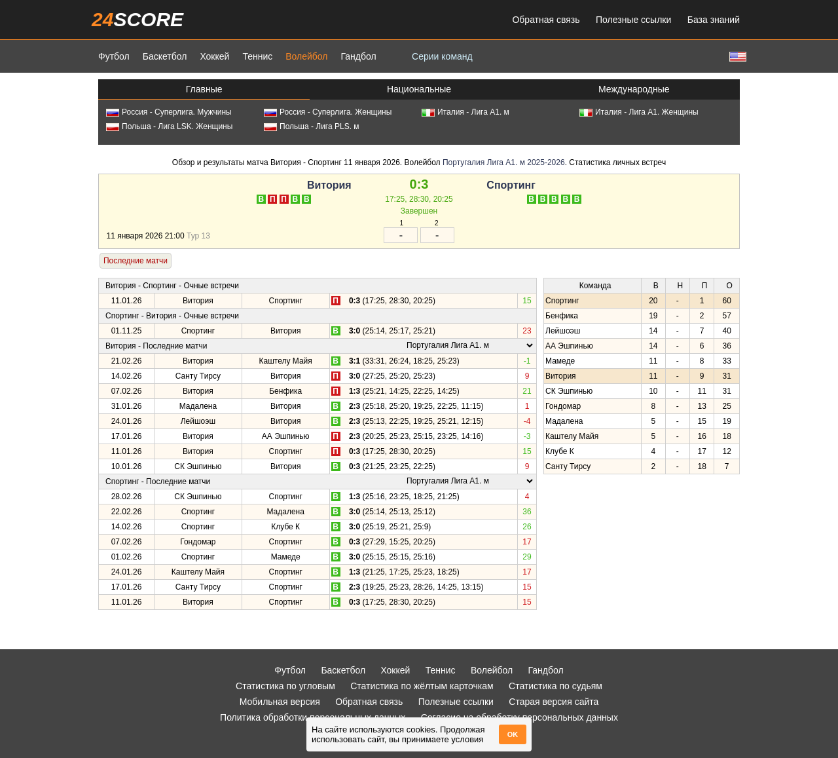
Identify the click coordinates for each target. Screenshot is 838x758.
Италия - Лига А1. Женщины (639, 112)
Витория (329, 185)
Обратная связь (545, 19)
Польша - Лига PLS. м (311, 126)
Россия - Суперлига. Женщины (328, 112)
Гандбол (358, 56)
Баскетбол (165, 56)
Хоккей (214, 56)
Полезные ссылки (633, 19)
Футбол (114, 56)
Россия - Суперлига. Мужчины (169, 112)
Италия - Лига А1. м (465, 112)
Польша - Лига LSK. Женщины (169, 126)
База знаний (713, 19)
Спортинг (511, 185)
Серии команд (442, 56)
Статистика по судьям (555, 686)
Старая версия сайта (553, 701)
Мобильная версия (280, 701)
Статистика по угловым (285, 686)
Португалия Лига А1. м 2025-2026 (504, 162)
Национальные (419, 89)
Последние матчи (135, 260)
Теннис (257, 56)
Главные (204, 89)
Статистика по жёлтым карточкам (422, 686)
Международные (634, 89)
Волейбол (306, 56)
